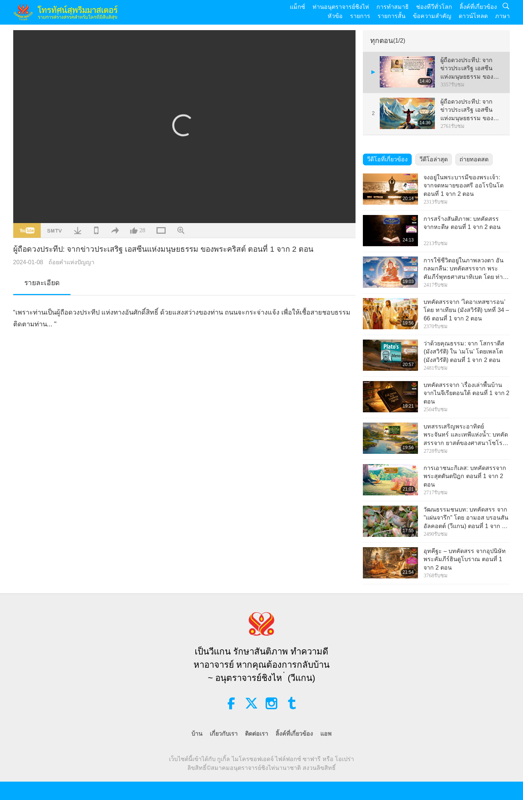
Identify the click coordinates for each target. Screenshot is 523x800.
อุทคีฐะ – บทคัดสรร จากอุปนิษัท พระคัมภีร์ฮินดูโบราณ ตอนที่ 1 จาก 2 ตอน (464, 559)
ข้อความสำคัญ (432, 16)
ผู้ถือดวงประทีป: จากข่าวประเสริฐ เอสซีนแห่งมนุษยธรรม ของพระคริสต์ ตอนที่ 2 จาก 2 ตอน (469, 110)
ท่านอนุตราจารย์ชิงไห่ (341, 7)
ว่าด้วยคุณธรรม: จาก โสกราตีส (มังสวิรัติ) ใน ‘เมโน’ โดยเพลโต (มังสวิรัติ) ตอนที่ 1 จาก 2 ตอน (463, 351)
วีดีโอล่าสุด (433, 159)
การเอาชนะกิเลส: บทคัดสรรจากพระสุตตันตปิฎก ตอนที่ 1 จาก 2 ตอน (464, 476)
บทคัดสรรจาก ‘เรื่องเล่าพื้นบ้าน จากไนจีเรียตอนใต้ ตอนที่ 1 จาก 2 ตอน (466, 393)
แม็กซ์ (297, 7)
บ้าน (196, 734)
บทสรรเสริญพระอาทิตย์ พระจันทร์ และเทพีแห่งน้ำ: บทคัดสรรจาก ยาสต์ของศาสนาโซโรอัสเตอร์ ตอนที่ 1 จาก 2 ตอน (466, 435)
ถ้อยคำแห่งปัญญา (71, 262)
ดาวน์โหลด (473, 16)
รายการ (360, 16)
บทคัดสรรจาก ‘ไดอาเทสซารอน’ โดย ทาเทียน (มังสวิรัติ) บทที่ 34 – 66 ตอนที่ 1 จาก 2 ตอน (466, 310)
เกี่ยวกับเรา (224, 734)
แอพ (326, 734)
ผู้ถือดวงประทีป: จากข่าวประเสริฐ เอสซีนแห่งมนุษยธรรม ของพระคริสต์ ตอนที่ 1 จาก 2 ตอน (469, 69)
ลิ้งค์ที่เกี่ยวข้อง (478, 7)
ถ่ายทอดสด (473, 159)
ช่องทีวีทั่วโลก (434, 7)
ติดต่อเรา (256, 734)
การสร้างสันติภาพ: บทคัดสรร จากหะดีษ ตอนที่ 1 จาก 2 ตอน (462, 223)
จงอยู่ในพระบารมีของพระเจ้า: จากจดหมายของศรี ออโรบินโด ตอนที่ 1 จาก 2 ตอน (463, 185)
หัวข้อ (335, 16)
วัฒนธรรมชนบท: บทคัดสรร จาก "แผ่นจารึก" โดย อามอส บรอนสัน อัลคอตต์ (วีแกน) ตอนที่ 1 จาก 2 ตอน (465, 518)
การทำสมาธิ (392, 7)
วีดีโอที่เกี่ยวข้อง (387, 159)
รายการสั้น (391, 16)
